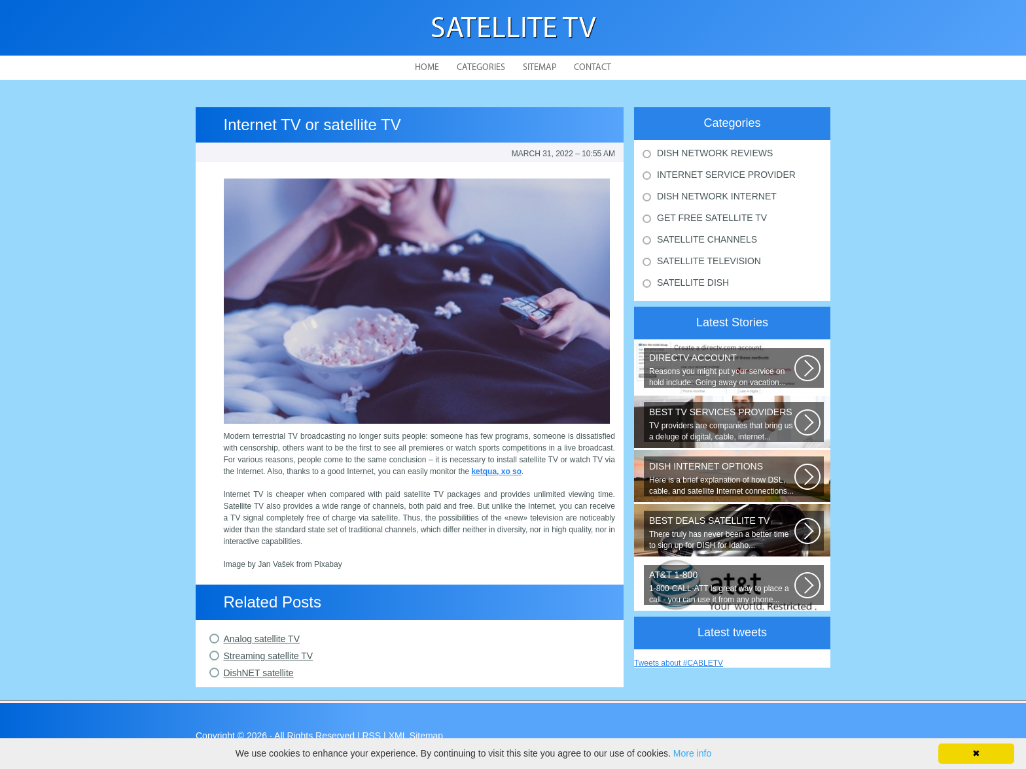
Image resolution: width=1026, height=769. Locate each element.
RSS (371, 735)
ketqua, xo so (496, 471)
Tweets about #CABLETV (678, 663)
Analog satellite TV (262, 639)
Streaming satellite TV (268, 656)
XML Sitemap (416, 735)
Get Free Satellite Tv (712, 218)
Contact (592, 68)
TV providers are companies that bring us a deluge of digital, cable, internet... (721, 424)
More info (692, 753)
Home (427, 68)
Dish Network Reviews (715, 153)
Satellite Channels (707, 239)
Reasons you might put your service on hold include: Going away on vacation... (721, 369)
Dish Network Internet (717, 196)
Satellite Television (709, 261)
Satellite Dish (693, 282)
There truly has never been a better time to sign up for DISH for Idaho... (721, 532)
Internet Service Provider (726, 174)
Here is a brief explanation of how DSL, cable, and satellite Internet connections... (721, 478)
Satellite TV (513, 29)
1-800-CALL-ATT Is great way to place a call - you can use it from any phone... (721, 587)
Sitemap (539, 68)
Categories (481, 68)
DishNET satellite (259, 673)
